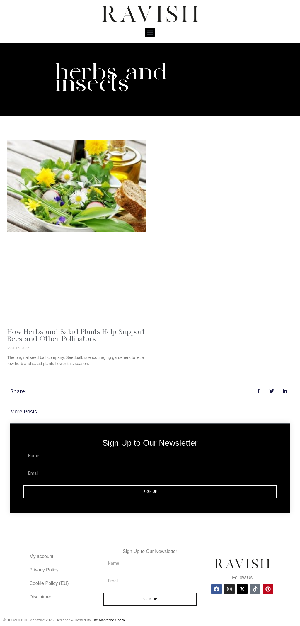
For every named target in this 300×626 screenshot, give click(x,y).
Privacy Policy (44, 569)
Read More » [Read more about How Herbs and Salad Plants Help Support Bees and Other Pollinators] (19, 373)
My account (41, 556)
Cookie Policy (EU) (49, 583)
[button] (150, 32)
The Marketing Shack (108, 620)
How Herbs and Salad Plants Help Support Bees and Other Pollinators (76, 336)
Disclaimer (40, 596)
